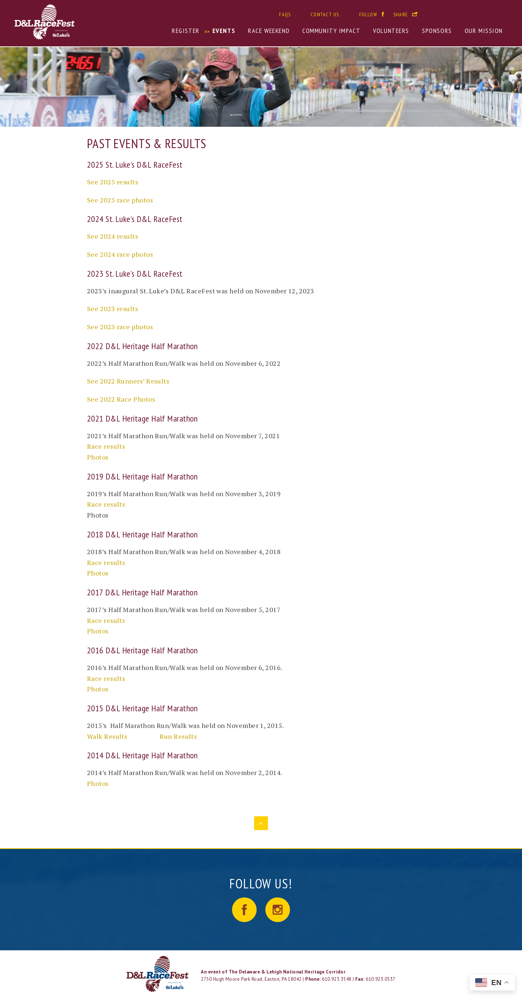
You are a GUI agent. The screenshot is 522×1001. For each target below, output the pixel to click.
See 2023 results (112, 308)
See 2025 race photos (120, 200)
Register (186, 30)
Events (223, 30)
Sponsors (437, 30)
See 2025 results (112, 181)
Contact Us (325, 14)
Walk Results (107, 736)
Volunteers (391, 30)
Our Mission (484, 30)
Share (400, 14)
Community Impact (331, 30)
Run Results (178, 736)
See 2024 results (112, 236)
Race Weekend (269, 30)
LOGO (158, 974)
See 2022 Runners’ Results (128, 381)
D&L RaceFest (78, 21)
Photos (98, 457)
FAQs (285, 14)
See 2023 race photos (120, 326)
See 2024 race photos (120, 254)
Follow (368, 14)
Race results (106, 446)
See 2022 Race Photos (121, 399)
